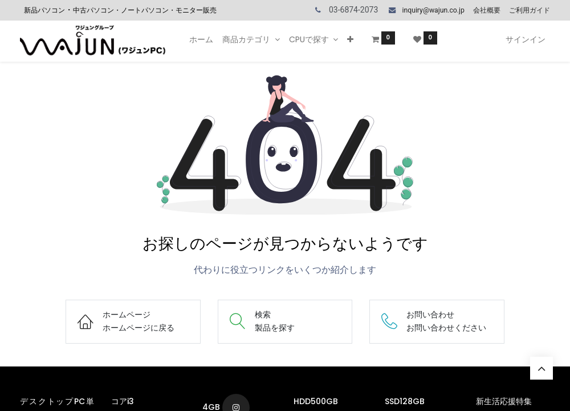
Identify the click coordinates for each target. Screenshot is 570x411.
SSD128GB (406, 401)
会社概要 (486, 10)
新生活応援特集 (505, 401)
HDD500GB (317, 401)
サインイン (525, 39)
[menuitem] (201, 40)
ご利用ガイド (529, 10)
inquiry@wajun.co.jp (433, 10)
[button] (350, 40)
